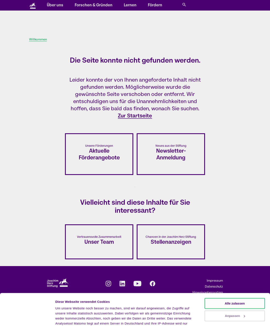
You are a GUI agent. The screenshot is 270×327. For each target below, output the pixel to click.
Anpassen (235, 289)
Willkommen (38, 39)
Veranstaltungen (106, 5)
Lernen (165, 22)
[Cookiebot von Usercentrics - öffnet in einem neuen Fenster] (27, 319)
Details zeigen (66, 318)
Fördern (191, 22)
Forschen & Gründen (129, 22)
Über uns (90, 22)
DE (188, 5)
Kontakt (145, 5)
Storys (86, 5)
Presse (176, 5)
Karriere (160, 5)
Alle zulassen (235, 277)
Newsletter (128, 5)
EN (194, 5)
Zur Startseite (135, 116)
